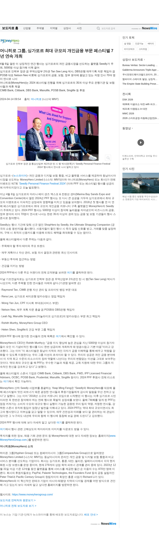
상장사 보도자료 (132, 59)
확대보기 (108, 158)
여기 (69, 272)
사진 (79, 28)
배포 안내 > (91, 514)
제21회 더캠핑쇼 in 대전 (134, 109)
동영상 (126, 128)
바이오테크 (129, 49)
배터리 (151, 43)
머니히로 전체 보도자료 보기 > (18, 505)
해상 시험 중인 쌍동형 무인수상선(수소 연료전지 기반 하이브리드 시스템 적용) (140, 199)
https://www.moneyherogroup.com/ (32, 494)
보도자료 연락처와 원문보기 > (18, 500)
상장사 (67, 28)
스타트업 (143, 49)
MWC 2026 (128, 113)
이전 (125, 183)
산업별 (27, 28)
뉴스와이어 (19, 175)
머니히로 (36, 99)
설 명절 (127, 43)
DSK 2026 (127, 99)
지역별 (53, 28)
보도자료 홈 (10, 28)
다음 (156, 183)
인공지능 (139, 43)
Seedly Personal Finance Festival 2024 (42, 183)
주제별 (40, 28)
